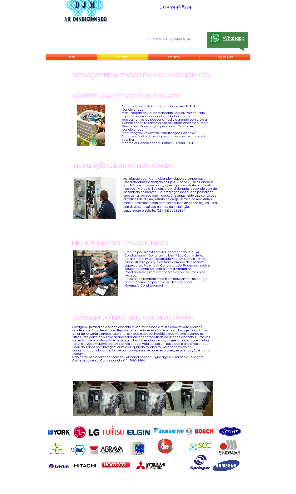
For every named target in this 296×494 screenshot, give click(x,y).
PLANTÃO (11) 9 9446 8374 (169, 38)
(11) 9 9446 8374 (175, 7)
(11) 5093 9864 (174, 210)
